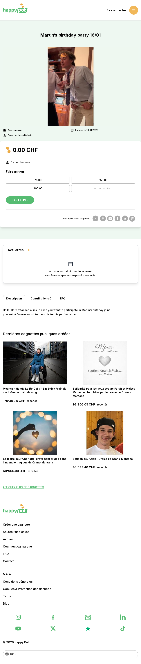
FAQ (6, 554)
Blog (6, 603)
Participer (20, 200)
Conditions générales (17, 581)
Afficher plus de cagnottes (23, 487)
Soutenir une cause (16, 532)
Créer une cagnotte (16, 524)
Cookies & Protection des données (27, 589)
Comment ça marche (17, 546)
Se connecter (116, 10)
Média (7, 574)
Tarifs (7, 596)
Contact (8, 561)
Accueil (8, 539)
